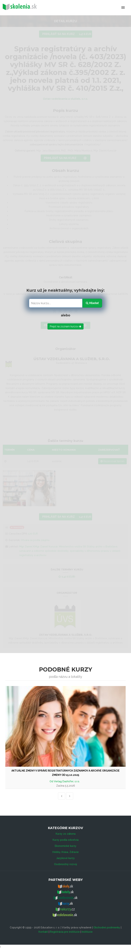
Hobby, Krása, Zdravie (65, 852)
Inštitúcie (87, 931)
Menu (108, 7)
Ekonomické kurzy (65, 845)
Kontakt (43, 931)
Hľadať (92, 303)
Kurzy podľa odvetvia (66, 839)
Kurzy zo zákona (65, 833)
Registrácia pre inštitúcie (65, 931)
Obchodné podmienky (106, 927)
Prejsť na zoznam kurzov (65, 326)
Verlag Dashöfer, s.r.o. (67, 781)
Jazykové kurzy (65, 858)
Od (52, 781)
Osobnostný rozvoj (65, 864)
